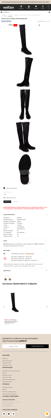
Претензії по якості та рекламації (11, 370)
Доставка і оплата (7, 375)
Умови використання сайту (9, 394)
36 (5, 194)
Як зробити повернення (8, 379)
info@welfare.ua (10, 406)
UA (48, 8)
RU (48, 6)
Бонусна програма (7, 360)
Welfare (19, 217)
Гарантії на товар (6, 377)
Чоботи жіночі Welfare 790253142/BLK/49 (30, 15)
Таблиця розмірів (11, 197)
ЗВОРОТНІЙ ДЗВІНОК (11, 188)
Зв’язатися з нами (7, 365)
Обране (4, 389)
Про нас (4, 373)
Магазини (5, 358)
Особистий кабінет (7, 387)
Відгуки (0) (47, 21)
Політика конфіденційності (9, 391)
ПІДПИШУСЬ (37, 346)
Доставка (6, 250)
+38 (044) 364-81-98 (8, 399)
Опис (5, 241)
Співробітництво (6, 362)
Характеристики (9, 214)
